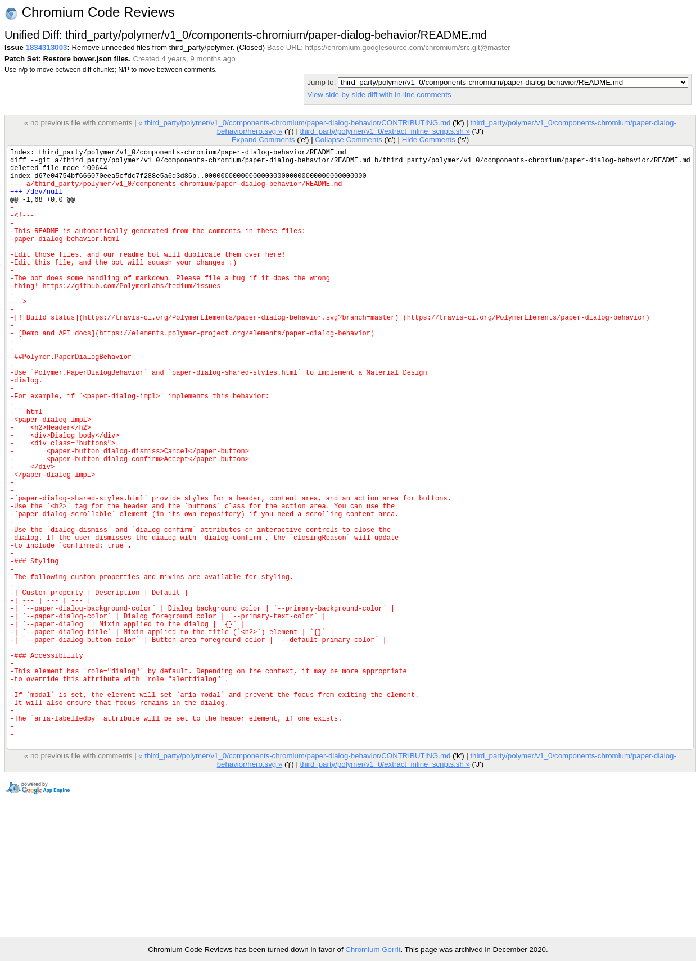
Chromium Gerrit (372, 949)
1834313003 (46, 47)
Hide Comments (428, 139)
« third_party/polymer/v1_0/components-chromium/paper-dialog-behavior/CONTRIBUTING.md (294, 123)
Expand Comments (263, 139)
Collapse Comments (348, 139)
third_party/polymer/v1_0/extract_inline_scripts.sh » (384, 131)
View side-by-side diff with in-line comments (379, 94)
